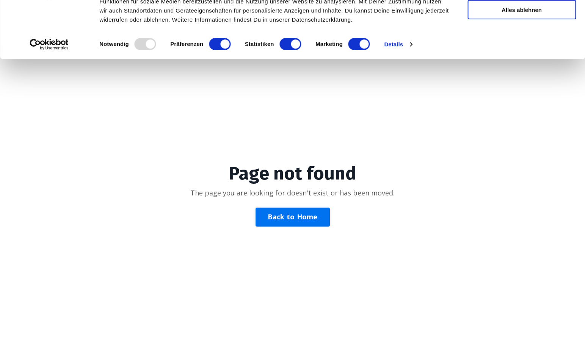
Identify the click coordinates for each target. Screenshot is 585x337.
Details (393, 97)
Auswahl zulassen (521, 41)
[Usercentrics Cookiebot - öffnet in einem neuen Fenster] (49, 98)
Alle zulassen (521, 19)
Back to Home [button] (293, 216)
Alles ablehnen (522, 63)
